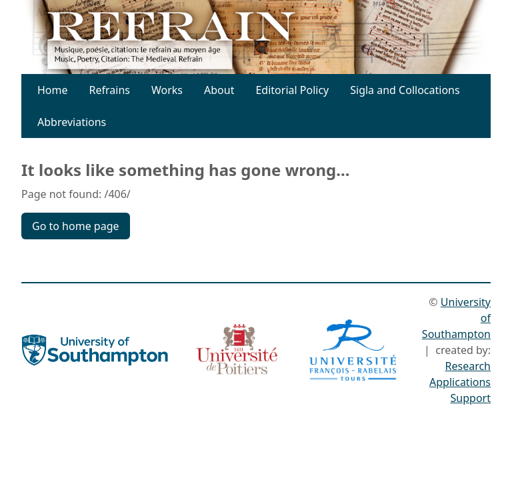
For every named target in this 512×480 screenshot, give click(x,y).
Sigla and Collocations (404, 90)
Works (167, 90)
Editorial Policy (292, 90)
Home (52, 90)
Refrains (109, 90)
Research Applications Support (460, 382)
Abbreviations (71, 122)
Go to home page (75, 226)
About (219, 90)
